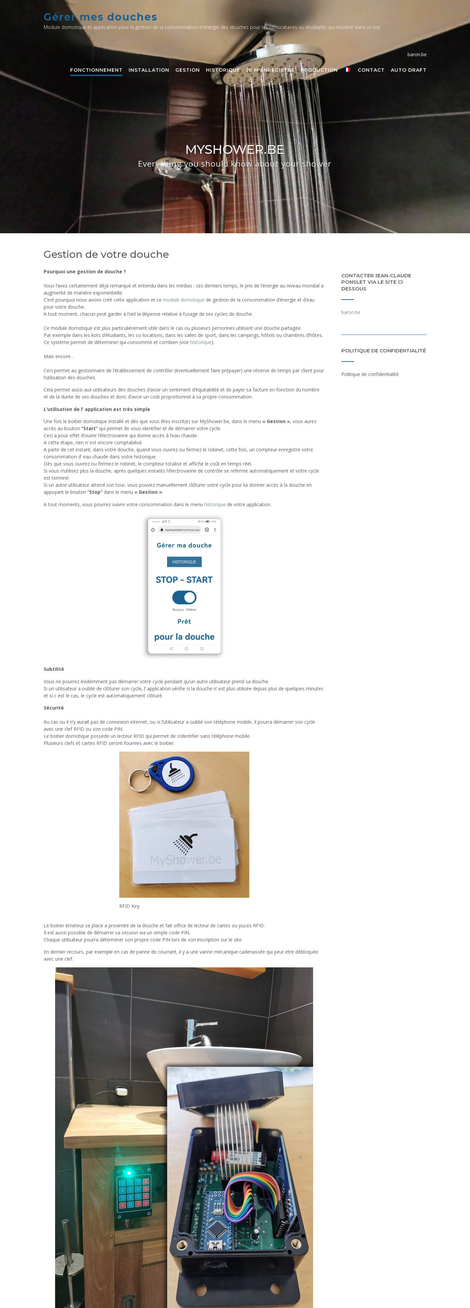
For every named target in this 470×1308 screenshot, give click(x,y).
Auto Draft (409, 70)
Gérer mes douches (101, 17)
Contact (371, 70)
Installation (149, 70)
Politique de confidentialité (370, 374)
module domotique (184, 300)
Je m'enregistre (270, 70)
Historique (223, 70)
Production (319, 70)
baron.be (351, 312)
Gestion (187, 70)
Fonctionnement (96, 70)
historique (201, 342)
